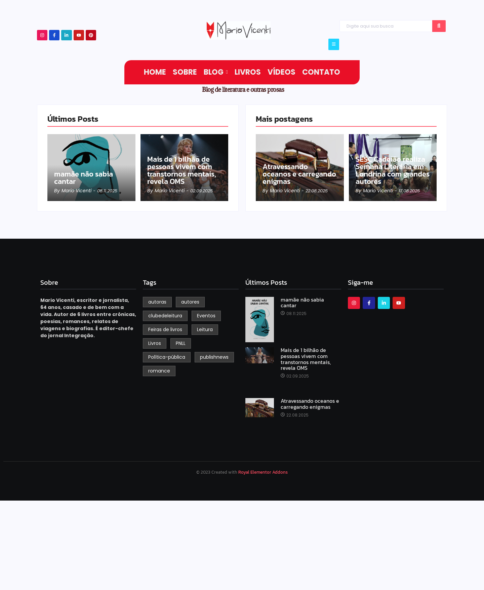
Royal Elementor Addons (263, 472)
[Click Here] (333, 44)
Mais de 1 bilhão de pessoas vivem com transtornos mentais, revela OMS (181, 170)
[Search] (385, 26)
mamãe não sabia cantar (83, 177)
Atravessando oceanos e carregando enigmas (299, 174)
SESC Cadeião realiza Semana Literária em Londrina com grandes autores (393, 170)
